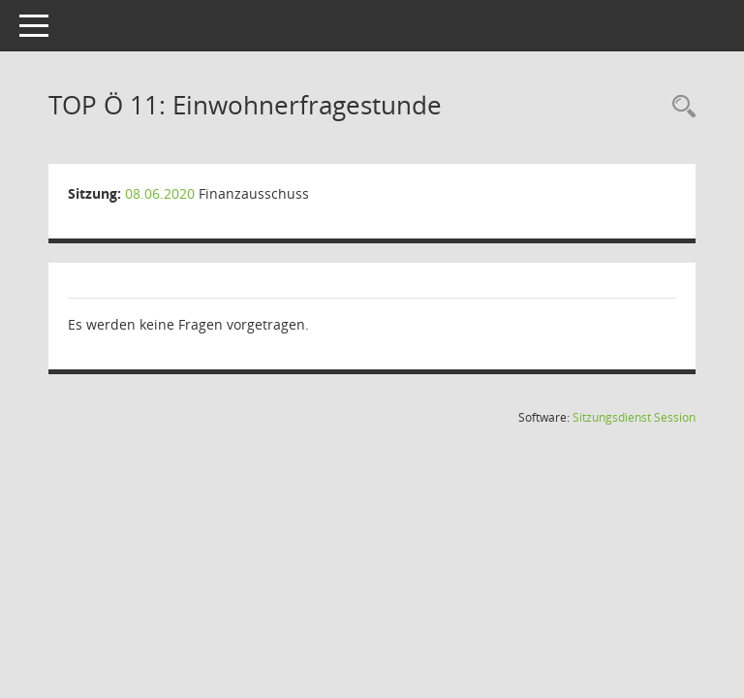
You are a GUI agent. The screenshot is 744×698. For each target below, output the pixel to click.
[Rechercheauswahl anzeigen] (679, 107)
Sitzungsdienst (634, 417)
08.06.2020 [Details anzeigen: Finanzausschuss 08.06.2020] (160, 193)
